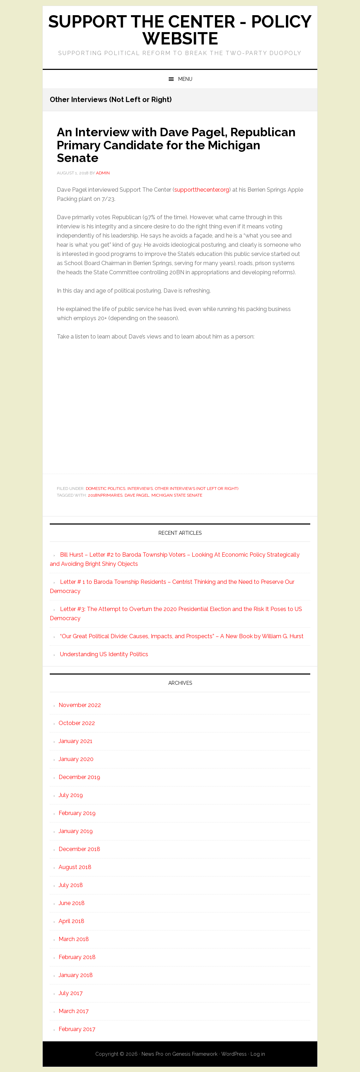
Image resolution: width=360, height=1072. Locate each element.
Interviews (140, 487)
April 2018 (71, 920)
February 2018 (77, 956)
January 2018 (76, 974)
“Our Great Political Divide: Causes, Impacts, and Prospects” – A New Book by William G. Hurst (182, 635)
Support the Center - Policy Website (180, 30)
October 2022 (77, 722)
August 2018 (75, 866)
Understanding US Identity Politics (104, 653)
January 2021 (75, 740)
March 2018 (74, 938)
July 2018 (71, 884)
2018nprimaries (105, 494)
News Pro (152, 1053)
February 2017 (77, 1028)
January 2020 (76, 758)
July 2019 (71, 794)
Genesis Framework (194, 1053)
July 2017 (71, 992)
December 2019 (79, 776)
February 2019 (77, 812)
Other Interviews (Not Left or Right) (196, 487)
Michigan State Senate (176, 494)
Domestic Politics (105, 487)
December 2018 (79, 848)
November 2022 (80, 704)
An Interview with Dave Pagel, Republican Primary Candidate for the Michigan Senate (172, 144)
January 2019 (76, 830)
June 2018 (72, 902)
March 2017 (74, 1010)
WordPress (234, 1053)
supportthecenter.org (201, 189)
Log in (258, 1053)
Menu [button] (185, 79)
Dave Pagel (137, 494)
